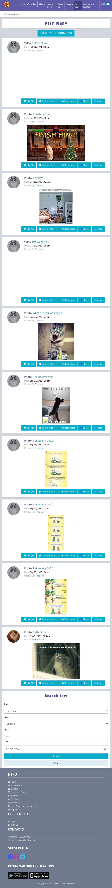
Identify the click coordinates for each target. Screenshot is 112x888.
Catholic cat (40, 631)
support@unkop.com (26, 839)
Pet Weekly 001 (41, 241)
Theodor (39, 50)
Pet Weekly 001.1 (43, 567)
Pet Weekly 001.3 (43, 440)
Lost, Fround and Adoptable (22, 805)
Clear (56, 761)
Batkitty (39, 638)
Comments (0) (47, 101)
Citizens (42, 4)
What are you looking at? (48, 312)
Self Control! (40, 43)
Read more (68, 101)
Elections (69, 4)
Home (22, 4)
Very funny (77, 5)
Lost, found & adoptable (88, 5)
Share (84, 101)
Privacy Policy (68, 882)
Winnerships (31, 4)
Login (11, 820)
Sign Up (13, 824)
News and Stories (17, 791)
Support (13, 808)
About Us (60, 5)
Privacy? (38, 177)
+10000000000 (24, 835)
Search (56, 755)
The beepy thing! (43, 376)
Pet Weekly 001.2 (43, 503)
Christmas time (42, 114)
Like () (28, 101)
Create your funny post (56, 33)
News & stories (50, 5)
